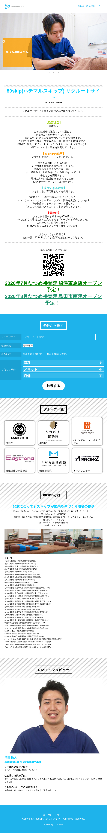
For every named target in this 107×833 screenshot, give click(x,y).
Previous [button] (3, 41)
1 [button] (49, 72)
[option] (53, 41)
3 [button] (58, 72)
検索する (53, 386)
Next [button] (102, 41)
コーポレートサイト (53, 815)
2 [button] (53, 72)
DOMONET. (58, 824)
